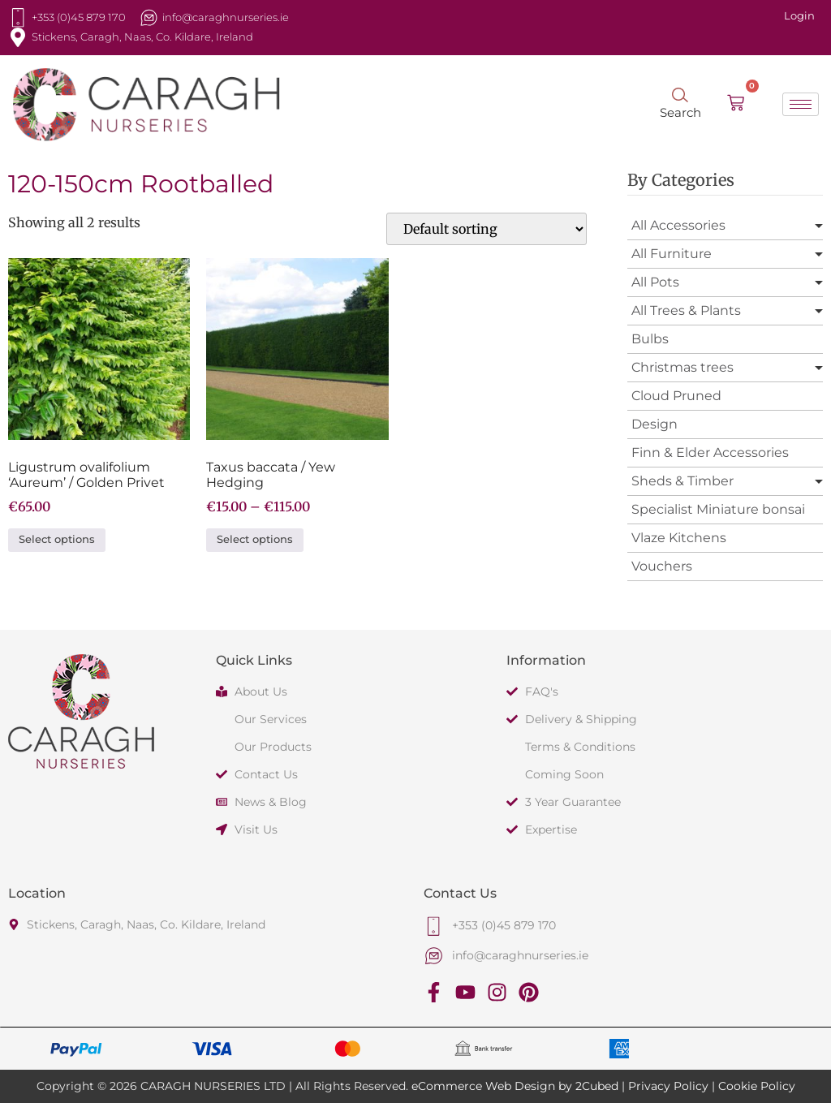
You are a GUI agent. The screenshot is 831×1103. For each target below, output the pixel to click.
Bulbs (650, 339)
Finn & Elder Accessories (710, 452)
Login (799, 15)
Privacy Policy (668, 1086)
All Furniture (671, 253)
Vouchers (661, 566)
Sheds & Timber (682, 481)
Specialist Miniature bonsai (718, 509)
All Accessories (678, 225)
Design (654, 424)
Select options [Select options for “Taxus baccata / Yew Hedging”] (255, 539)
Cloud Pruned (676, 395)
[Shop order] (486, 229)
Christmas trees (682, 367)
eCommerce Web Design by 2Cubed (514, 1086)
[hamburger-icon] (800, 104)
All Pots (655, 282)
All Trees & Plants (686, 310)
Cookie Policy (756, 1086)
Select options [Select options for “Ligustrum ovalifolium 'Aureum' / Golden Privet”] (57, 539)
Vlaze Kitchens (678, 537)
